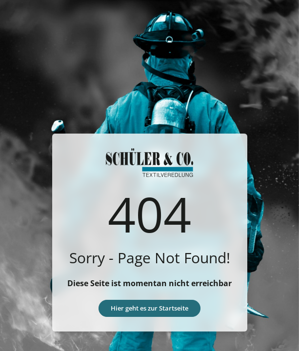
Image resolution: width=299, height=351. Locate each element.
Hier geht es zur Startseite (149, 308)
